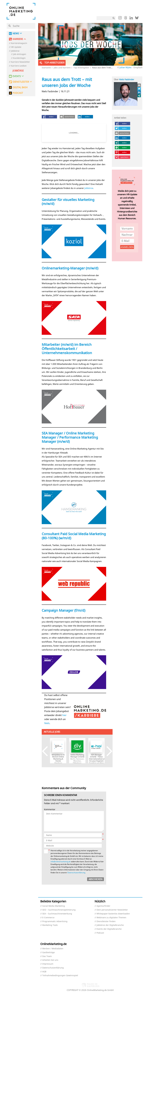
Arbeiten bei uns (50, 960)
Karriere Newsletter (20, 62)
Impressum (47, 964)
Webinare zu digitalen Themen (111, 917)
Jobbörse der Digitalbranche (110, 925)
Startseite (46, 67)
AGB (44, 971)
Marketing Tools (50, 925)
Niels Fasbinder (126, 79)
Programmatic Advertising (54, 921)
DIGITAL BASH (20, 87)
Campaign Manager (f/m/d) (63, 610)
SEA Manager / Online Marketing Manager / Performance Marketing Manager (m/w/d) (70, 437)
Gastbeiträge (48, 952)
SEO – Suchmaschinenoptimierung (59, 910)
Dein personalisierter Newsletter (112, 910)
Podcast (100, 933)
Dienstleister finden (106, 921)
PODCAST (18, 93)
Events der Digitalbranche (109, 929)
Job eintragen (19, 54)
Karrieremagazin (19, 43)
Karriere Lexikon (19, 66)
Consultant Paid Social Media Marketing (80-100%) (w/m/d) (74, 535)
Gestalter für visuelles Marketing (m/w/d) (68, 201)
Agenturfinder (103, 906)
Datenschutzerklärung (76, 872)
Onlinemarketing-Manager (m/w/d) (70, 268)
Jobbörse (15, 51)
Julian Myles (125, 67)
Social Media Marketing (53, 906)
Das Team (47, 956)
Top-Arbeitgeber (81, 67)
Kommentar (49, 809)
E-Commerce (48, 917)
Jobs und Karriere (62, 67)
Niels (47, 723)
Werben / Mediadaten (52, 948)
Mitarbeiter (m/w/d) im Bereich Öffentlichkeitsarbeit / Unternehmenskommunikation (67, 348)
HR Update (16, 47)
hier (64, 715)
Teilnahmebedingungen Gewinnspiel (60, 975)
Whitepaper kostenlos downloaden (113, 914)
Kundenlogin (19, 58)
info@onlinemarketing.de (61, 861)
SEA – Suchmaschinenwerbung (57, 914)
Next (107, 751)
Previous (47, 751)
